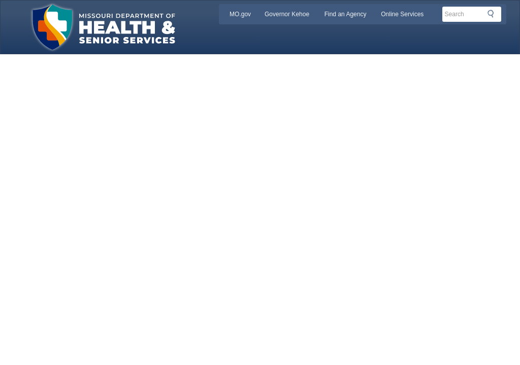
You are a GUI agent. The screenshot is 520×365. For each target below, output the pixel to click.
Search (494, 14)
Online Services (402, 14)
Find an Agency (345, 14)
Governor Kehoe (287, 14)
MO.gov (240, 14)
